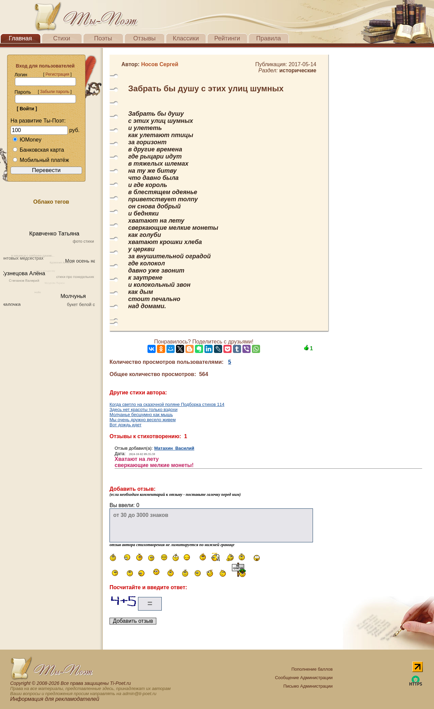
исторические (297, 70)
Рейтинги (227, 38)
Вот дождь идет (125, 424)
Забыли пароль (54, 91)
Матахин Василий (174, 448)
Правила (268, 38)
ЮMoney (27, 140)
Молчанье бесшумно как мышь (141, 414)
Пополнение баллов (312, 669)
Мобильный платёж (41, 160)
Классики (186, 38)
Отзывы (144, 38)
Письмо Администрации (308, 686)
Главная (20, 38)
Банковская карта (38, 150)
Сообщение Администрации (304, 677)
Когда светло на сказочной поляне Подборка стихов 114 (167, 404)
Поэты (103, 38)
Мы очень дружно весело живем (143, 419)
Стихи (61, 38)
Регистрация (57, 74)
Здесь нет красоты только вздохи (143, 409)
